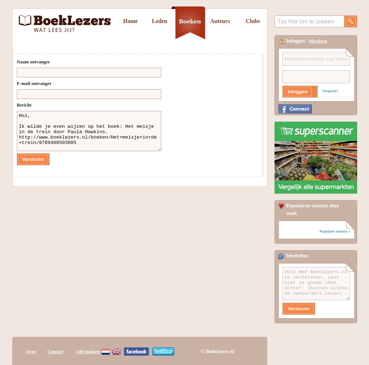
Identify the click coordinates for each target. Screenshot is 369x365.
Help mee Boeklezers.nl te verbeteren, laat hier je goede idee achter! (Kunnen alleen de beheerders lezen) (316, 283)
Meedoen (318, 41)
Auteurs (220, 21)
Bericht (24, 105)
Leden (159, 21)
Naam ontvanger (33, 61)
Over (31, 351)
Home (130, 21)
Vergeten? (330, 91)
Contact (55, 351)
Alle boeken (88, 351)
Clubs (253, 21)
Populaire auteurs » (334, 231)
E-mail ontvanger (34, 83)
